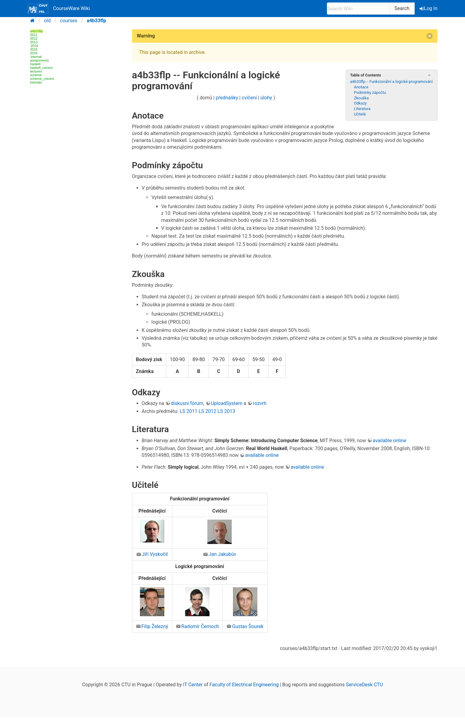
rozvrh (259, 403)
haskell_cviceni (41, 67)
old (47, 20)
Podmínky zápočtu (370, 92)
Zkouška (361, 98)
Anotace (361, 87)
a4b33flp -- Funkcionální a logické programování (391, 81)
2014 (34, 46)
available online (389, 440)
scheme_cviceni (42, 78)
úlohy (266, 98)
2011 (34, 35)
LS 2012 (207, 411)
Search (401, 8)
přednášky (227, 98)
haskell (35, 64)
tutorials (36, 82)
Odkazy (360, 103)
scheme (36, 75)
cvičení (249, 98)
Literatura (362, 108)
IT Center (192, 685)
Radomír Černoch (200, 626)
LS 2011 (188, 411)
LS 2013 (226, 411)
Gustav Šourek (247, 626)
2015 (34, 49)
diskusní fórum (187, 403)
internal (36, 57)
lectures (36, 71)
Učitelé (360, 114)
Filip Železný (154, 626)
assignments (39, 60)
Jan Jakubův (222, 554)
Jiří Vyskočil (155, 554)
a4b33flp (96, 20)
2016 (34, 53)
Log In (429, 8)
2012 (34, 38)
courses (68, 20)
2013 (34, 42)
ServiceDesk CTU (364, 685)
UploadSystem (226, 403)
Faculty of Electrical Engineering (244, 685)
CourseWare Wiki (59, 8)
